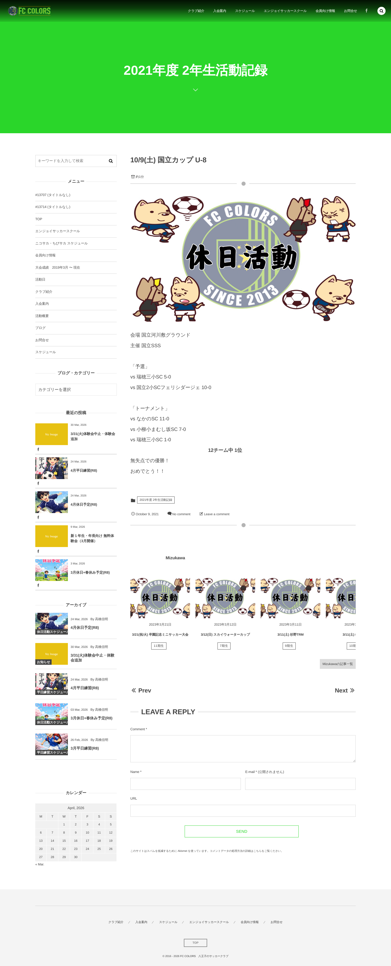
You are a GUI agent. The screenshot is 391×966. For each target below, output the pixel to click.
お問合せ (42, 340)
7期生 (224, 648)
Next (345, 690)
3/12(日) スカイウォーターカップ (225, 636)
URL (133, 798)
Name (134, 772)
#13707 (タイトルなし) (52, 195)
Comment (137, 729)
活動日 (40, 279)
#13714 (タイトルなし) (52, 207)
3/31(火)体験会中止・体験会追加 (93, 436)
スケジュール (45, 352)
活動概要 (42, 316)
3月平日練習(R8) (85, 750)
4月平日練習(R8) (84, 470)
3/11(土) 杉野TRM (291, 636)
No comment (181, 514)
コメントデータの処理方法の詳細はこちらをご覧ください (245, 851)
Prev (140, 690)
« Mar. (39, 864)
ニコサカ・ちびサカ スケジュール (61, 243)
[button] (381, 11)
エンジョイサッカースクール (57, 231)
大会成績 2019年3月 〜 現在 (57, 267)
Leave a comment (216, 514)
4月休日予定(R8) (84, 504)
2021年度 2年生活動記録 (156, 500)
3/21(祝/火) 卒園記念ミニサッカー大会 (160, 636)
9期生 (289, 648)
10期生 (354, 648)
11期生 (159, 648)
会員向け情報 (45, 255)
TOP (38, 219)
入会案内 (42, 304)
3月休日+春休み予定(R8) (90, 572)
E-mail (250, 772)
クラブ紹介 (43, 292)
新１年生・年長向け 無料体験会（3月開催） (92, 538)
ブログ (40, 328)
